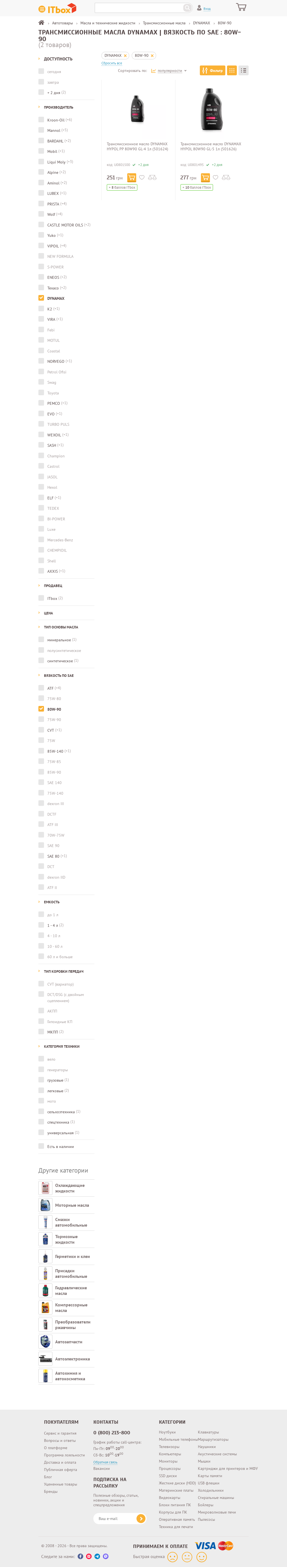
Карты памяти (210, 1475)
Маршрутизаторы (213, 1439)
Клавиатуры (208, 1432)
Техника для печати (176, 1526)
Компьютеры (170, 1453)
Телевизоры (169, 1446)
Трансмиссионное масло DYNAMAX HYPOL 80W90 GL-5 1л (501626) (210, 146)
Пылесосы (206, 1519)
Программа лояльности (64, 1455)
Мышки (204, 1461)
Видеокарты (169, 1497)
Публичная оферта (60, 1469)
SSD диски (168, 1475)
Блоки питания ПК (175, 1504)
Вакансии (101, 1468)
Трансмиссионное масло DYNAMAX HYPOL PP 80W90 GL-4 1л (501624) (137, 146)
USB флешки (208, 1483)
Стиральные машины (216, 1497)
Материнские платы (176, 1490)
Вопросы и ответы (60, 1440)
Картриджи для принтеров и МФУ (228, 1468)
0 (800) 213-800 (111, 1433)
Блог (48, 1476)
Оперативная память (177, 1519)
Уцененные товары (60, 1484)
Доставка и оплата (60, 1462)
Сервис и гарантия (60, 1433)
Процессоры (169, 1468)
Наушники (207, 1446)
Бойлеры (205, 1504)
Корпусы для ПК (173, 1512)
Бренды (50, 1491)
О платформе (55, 1447)
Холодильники (211, 1490)
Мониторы (168, 1461)
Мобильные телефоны (178, 1439)
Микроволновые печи (217, 1512)
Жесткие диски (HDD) (177, 1483)
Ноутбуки (167, 1432)
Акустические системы (217, 1453)
